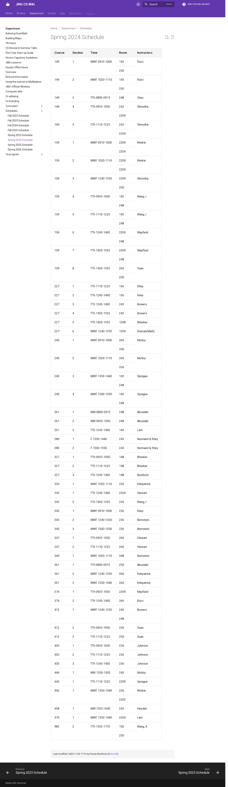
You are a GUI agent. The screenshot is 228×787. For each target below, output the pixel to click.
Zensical (21, 783)
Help (62, 13)
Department (37, 13)
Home (9, 13)
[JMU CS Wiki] (7, 4)
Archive (21, 13)
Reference (75, 13)
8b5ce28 (112, 754)
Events (52, 13)
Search (153, 4)
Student (90, 13)
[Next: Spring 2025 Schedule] (197, 772)
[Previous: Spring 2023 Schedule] (27, 772)
